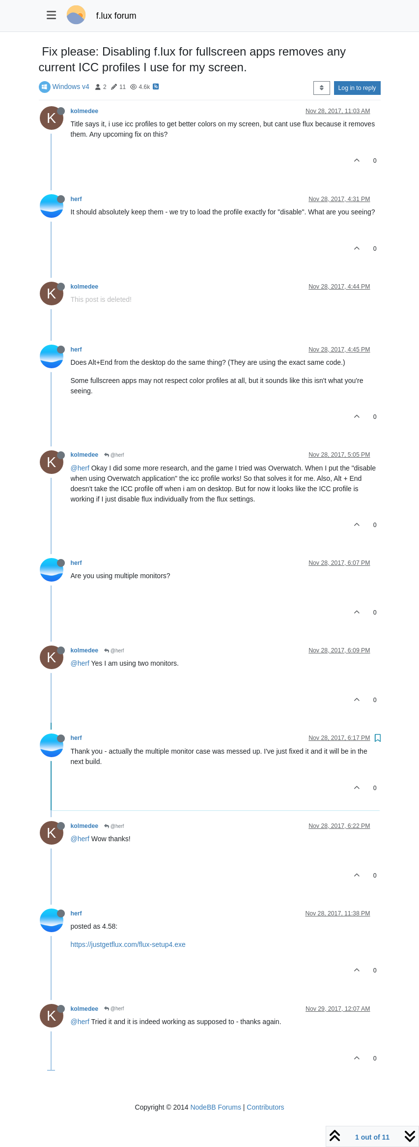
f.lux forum (116, 16)
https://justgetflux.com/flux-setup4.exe (128, 944)
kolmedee (85, 111)
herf (76, 199)
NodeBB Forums (215, 1107)
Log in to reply (357, 88)
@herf (114, 455)
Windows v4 (70, 86)
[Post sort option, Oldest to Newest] (321, 88)
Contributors (265, 1107)
